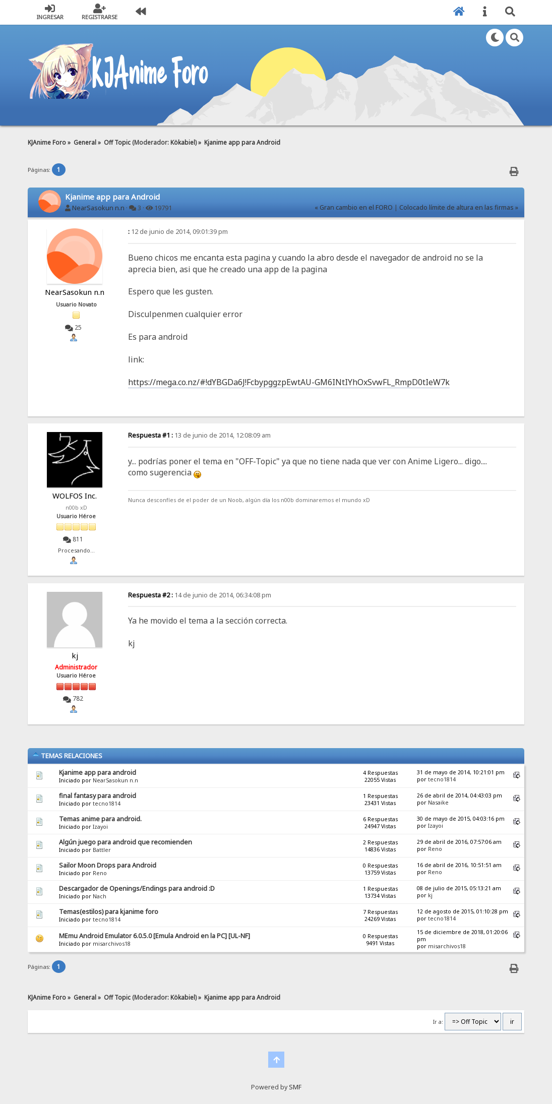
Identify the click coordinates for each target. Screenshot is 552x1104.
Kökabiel (182, 142)
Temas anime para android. (100, 819)
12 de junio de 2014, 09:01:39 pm (178, 231)
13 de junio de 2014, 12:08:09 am (199, 435)
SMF (295, 1087)
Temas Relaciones (67, 755)
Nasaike (438, 802)
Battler (102, 849)
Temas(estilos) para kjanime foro (108, 911)
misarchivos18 (112, 943)
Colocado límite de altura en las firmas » (458, 207)
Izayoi (100, 826)
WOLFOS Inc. (74, 495)
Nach (99, 896)
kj (75, 655)
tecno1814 (442, 779)
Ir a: (438, 1021)
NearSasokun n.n (98, 208)
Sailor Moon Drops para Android (107, 865)
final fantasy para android (97, 795)
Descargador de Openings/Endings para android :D (137, 888)
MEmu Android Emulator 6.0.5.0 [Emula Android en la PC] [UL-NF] (154, 936)
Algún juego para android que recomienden (125, 842)
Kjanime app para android (97, 772)
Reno (435, 848)
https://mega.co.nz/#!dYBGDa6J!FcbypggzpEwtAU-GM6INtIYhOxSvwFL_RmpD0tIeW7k (289, 382)
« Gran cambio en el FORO (354, 207)
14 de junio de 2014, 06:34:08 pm (199, 595)
